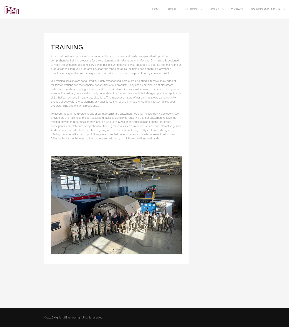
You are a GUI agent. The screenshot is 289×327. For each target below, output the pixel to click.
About (171, 9)
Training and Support (266, 9)
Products (217, 9)
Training (67, 47)
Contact (237, 9)
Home (156, 9)
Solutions (191, 9)
